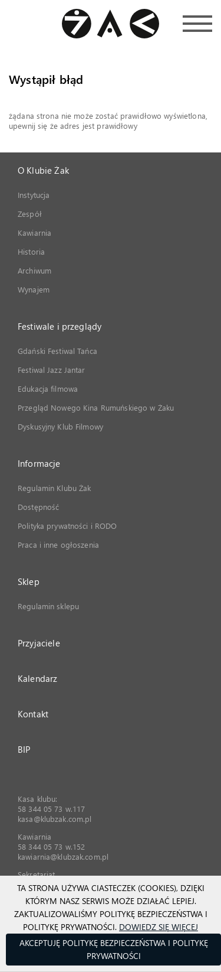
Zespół (30, 214)
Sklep (28, 581)
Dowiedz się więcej (158, 926)
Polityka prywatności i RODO (67, 526)
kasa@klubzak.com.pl (54, 819)
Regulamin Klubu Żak (54, 488)
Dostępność (38, 507)
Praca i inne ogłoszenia (58, 544)
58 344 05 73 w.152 (51, 846)
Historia (31, 251)
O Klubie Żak (43, 170)
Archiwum (34, 270)
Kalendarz (37, 678)
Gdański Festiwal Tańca (57, 351)
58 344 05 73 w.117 (51, 809)
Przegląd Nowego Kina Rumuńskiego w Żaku (96, 407)
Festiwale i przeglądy (59, 326)
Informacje (39, 463)
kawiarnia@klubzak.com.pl (63, 856)
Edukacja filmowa (48, 388)
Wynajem (34, 289)
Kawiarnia (34, 232)
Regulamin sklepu (48, 606)
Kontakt (33, 714)
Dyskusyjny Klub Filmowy (60, 426)
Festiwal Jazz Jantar (51, 370)
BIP (24, 749)
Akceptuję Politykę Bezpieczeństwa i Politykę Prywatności (113, 949)
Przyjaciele (39, 643)
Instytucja (34, 195)
